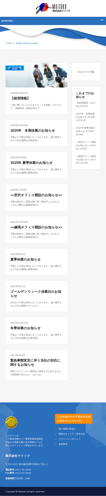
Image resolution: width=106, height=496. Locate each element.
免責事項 (63, 444)
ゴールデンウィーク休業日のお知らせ (35, 293)
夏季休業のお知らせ (25, 259)
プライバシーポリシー (70, 439)
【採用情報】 (20, 98)
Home (9, 43)
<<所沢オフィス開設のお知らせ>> (36, 195)
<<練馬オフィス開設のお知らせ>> (36, 227)
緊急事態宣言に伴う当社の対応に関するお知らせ (35, 362)
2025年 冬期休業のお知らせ (32, 130)
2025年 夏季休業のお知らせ (31, 163)
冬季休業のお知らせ (25, 328)
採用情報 (14, 69)
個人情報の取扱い (67, 428)
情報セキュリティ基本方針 (72, 433)
